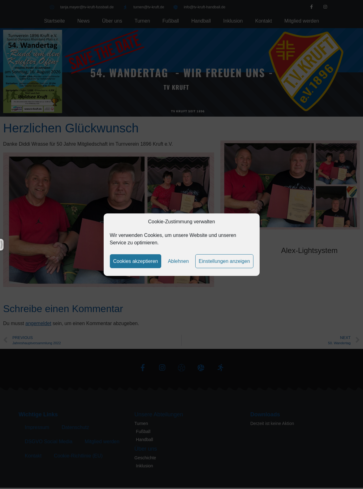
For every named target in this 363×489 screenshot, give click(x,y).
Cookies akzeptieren (135, 261)
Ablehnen (178, 261)
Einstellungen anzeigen (224, 261)
